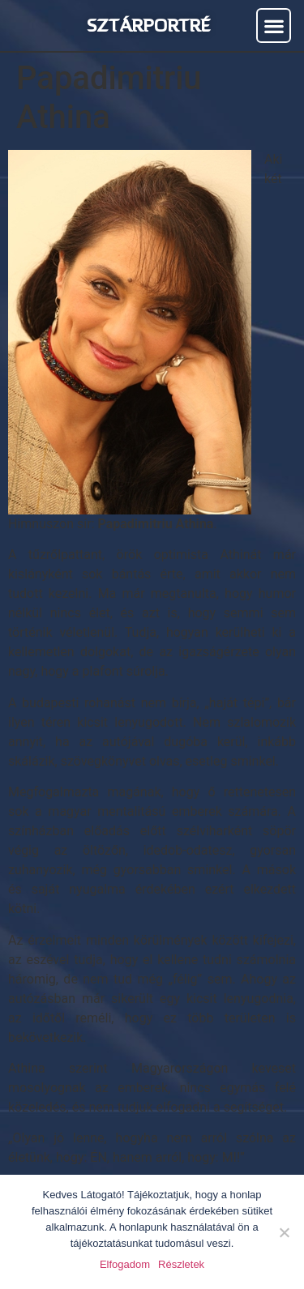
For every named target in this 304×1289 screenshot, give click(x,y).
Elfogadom (125, 1264)
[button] (273, 25)
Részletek (181, 1264)
